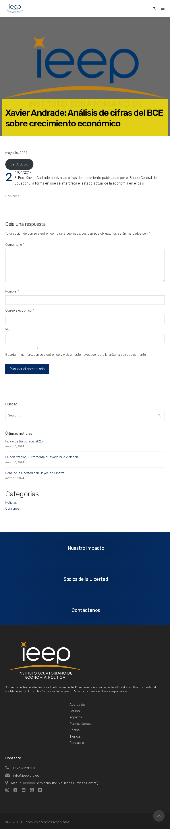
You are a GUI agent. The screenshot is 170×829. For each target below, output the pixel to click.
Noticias (11, 503)
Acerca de (77, 705)
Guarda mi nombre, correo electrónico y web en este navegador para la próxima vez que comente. (76, 355)
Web (8, 330)
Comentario (14, 245)
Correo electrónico (19, 310)
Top (159, 816)
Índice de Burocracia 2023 (24, 441)
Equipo (75, 711)
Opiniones (12, 196)
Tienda (75, 737)
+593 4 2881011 (20, 768)
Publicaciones (80, 724)
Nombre (12, 291)
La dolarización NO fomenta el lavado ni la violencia (42, 457)
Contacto (77, 743)
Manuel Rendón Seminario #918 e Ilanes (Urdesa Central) (51, 783)
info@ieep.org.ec (22, 776)
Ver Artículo (19, 164)
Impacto (76, 717)
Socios (75, 730)
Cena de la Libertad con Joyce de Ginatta (34, 473)
